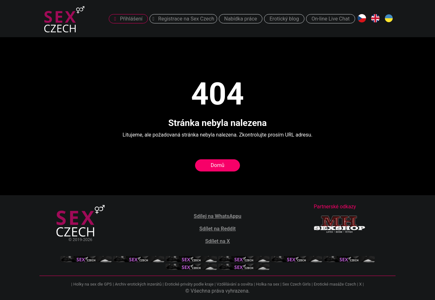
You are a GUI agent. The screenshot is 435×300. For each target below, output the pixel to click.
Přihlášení (128, 19)
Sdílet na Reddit (217, 229)
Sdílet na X (217, 241)
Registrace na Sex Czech (183, 19)
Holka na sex (267, 284)
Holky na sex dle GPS (92, 284)
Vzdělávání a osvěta (235, 284)
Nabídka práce (240, 19)
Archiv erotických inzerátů (138, 284)
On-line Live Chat (330, 19)
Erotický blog (284, 19)
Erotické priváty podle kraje (189, 284)
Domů (217, 165)
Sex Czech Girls (296, 284)
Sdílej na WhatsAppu (217, 216)
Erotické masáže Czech (335, 284)
